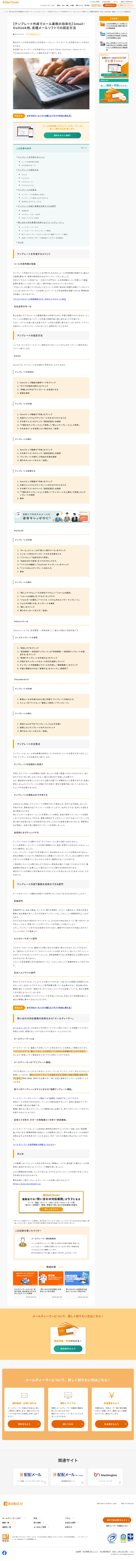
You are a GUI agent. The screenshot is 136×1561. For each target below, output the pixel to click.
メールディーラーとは (30, 227)
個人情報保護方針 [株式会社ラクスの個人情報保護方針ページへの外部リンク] (105, 1551)
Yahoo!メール (27, 182)
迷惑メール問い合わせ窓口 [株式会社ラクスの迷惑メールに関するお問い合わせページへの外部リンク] (120, 1551)
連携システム (79, 5)
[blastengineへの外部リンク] (105, 1477)
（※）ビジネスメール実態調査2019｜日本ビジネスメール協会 (39, 299)
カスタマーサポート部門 (31, 214)
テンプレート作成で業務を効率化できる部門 (37, 206)
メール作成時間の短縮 (30, 162)
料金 (63, 5)
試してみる (68, 1424)
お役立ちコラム (52, 12)
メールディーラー (20, 1027)
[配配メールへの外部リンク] (30, 1477)
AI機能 (72, 5)
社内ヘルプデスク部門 (30, 218)
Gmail (24, 174)
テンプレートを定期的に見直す (33, 194)
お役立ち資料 (106, 2)
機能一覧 (5, 1522)
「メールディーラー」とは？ (47, 5)
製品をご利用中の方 (127, 2)
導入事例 (87, 5)
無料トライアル (125, 5)
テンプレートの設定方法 (28, 169)
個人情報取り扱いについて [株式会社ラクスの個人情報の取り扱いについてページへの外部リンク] (90, 1551)
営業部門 (25, 211)
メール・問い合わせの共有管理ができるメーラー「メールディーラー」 (25, 12)
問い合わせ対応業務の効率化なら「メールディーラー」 (41, 222)
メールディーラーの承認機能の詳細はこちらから (33, 1144)
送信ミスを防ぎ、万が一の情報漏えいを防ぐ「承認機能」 (43, 238)
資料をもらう (109, 5)
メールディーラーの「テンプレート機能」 (36, 231)
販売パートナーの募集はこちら (117, 1526)
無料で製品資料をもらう (117, 1520)
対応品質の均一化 (29, 165)
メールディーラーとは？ (11, 1518)
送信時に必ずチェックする (32, 201)
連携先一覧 (6, 1527)
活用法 (58, 5)
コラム (115, 2)
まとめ (21, 242)
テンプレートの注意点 (27, 189)
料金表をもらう (111, 1424)
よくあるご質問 (94, 2)
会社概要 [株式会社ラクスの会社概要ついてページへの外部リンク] (78, 1551)
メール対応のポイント (65, 12)
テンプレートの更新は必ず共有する (35, 198)
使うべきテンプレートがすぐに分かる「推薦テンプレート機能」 (45, 234)
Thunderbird (27, 185)
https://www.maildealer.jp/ (27, 1183)
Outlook (25, 178)
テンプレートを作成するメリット (31, 157)
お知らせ (68, 1527)
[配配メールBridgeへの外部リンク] (68, 1477)
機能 (67, 5)
